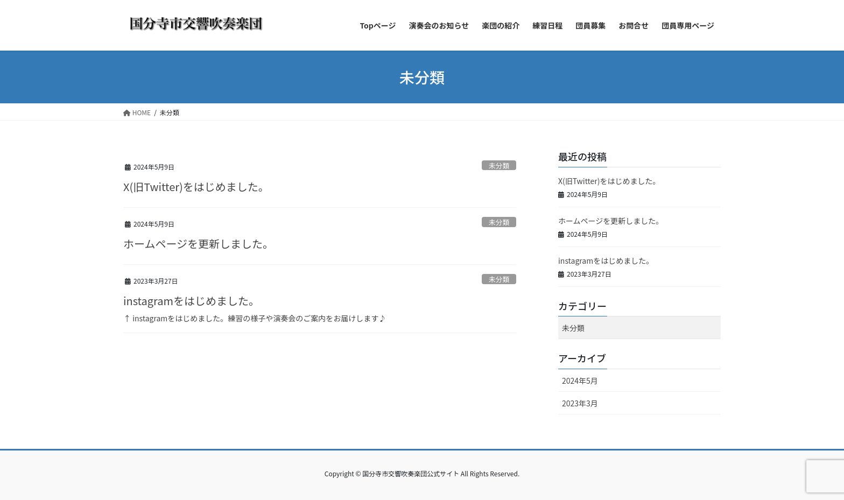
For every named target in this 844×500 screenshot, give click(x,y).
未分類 (499, 165)
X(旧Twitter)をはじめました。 (196, 186)
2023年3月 (580, 403)
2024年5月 (580, 380)
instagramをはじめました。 (191, 300)
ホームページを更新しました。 (198, 243)
